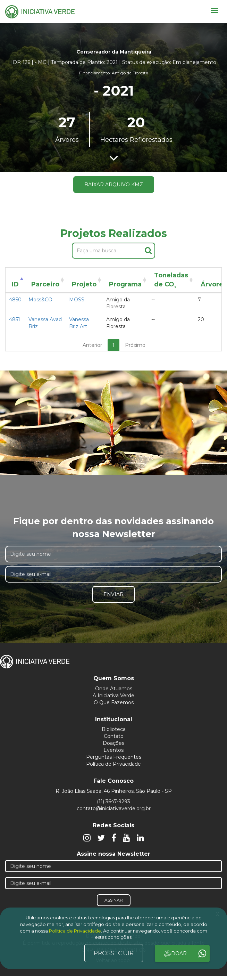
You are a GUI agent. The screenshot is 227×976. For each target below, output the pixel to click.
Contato (114, 736)
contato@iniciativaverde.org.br (114, 808)
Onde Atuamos (113, 688)
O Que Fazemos (114, 702)
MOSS (76, 299)
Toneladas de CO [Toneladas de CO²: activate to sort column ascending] (171, 281)
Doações (113, 743)
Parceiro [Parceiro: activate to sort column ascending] (45, 284)
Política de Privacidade (113, 764)
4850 (15, 299)
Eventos (113, 750)
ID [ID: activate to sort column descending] (15, 284)
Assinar (113, 900)
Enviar (113, 594)
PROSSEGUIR (114, 953)
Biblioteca (114, 729)
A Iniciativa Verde (113, 695)
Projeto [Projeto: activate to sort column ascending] (84, 284)
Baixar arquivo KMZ (113, 184)
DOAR (175, 953)
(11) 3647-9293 (113, 801)
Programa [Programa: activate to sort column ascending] (125, 284)
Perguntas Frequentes (113, 757)
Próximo (135, 345)
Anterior (92, 345)
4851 (14, 319)
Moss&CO (40, 299)
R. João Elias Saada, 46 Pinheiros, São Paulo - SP (114, 791)
